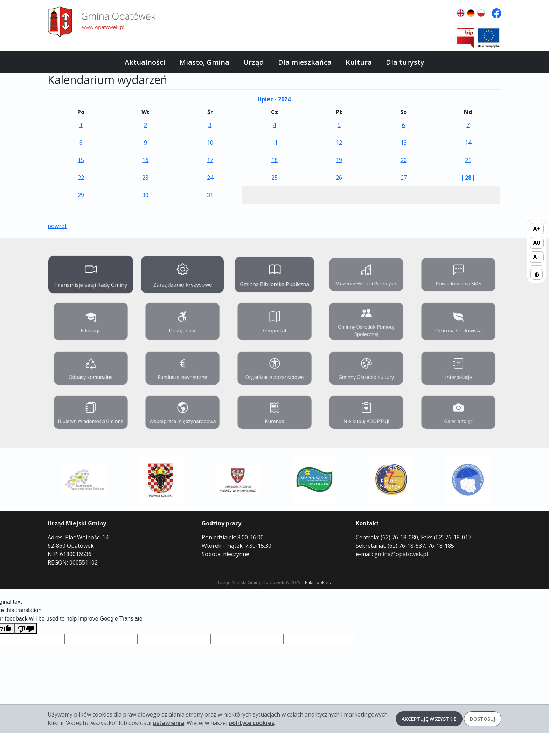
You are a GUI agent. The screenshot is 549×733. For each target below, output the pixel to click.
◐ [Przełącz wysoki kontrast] (536, 274)
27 (404, 177)
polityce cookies (251, 723)
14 (468, 142)
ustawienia (168, 723)
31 (210, 195)
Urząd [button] (253, 62)
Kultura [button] (359, 62)
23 (145, 177)
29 (81, 195)
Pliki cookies (318, 582)
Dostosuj (482, 718)
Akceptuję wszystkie (429, 718)
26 (339, 177)
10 (210, 142)
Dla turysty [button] (405, 62)
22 (81, 177)
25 (274, 177)
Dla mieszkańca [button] (305, 62)
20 (404, 160)
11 (274, 142)
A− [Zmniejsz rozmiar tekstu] (536, 257)
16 (145, 160)
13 (404, 142)
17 (210, 160)
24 (210, 177)
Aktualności (145, 62)
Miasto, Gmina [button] (204, 62)
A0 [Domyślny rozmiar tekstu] (536, 243)
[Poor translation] (25, 628)
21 (468, 160)
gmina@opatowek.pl (401, 554)
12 (339, 142)
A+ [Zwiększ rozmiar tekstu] (536, 229)
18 (274, 160)
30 (145, 195)
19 (339, 160)
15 (81, 160)
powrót (57, 226)
